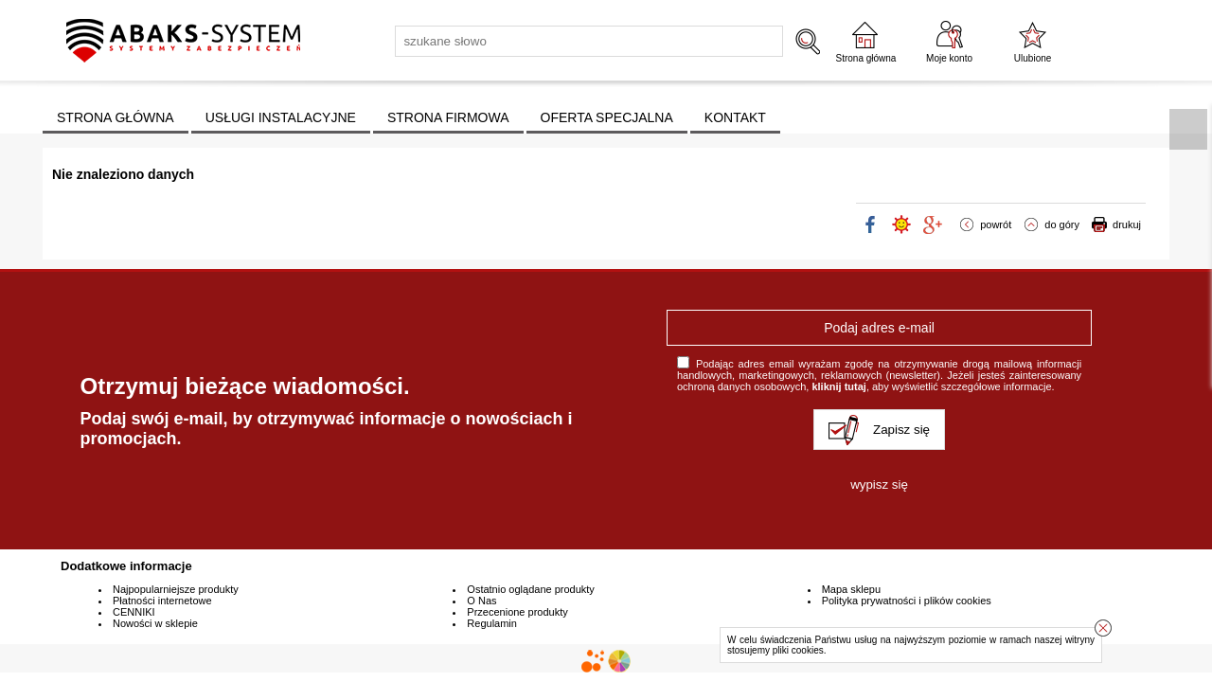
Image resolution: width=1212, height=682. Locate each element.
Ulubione (1032, 58)
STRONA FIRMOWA (448, 117)
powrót (995, 224)
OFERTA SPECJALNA (607, 117)
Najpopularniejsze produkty (176, 589)
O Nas (481, 600)
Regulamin (492, 623)
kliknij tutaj (838, 386)
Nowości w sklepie (155, 623)
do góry (1061, 224)
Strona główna (866, 58)
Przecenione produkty (517, 612)
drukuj (1127, 224)
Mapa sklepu (851, 589)
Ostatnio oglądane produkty (531, 589)
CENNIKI (134, 612)
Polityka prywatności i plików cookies (906, 600)
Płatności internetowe (162, 600)
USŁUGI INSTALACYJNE (280, 117)
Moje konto (949, 58)
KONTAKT (735, 117)
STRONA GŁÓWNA (115, 117)
